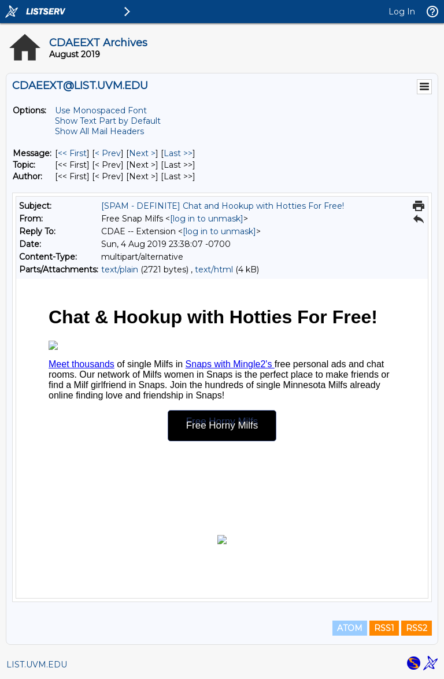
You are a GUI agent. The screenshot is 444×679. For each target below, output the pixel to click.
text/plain (119, 269)
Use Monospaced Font (101, 110)
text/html (214, 269)
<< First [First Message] (72, 153)
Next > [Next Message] (142, 153)
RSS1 (384, 628)
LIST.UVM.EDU (36, 664)
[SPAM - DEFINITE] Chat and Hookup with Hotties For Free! (222, 206)
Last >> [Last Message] (178, 153)
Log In (401, 11)
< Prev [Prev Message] (108, 153)
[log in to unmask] (206, 218)
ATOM (349, 628)
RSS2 (416, 628)
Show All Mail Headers (99, 131)
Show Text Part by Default (108, 121)
